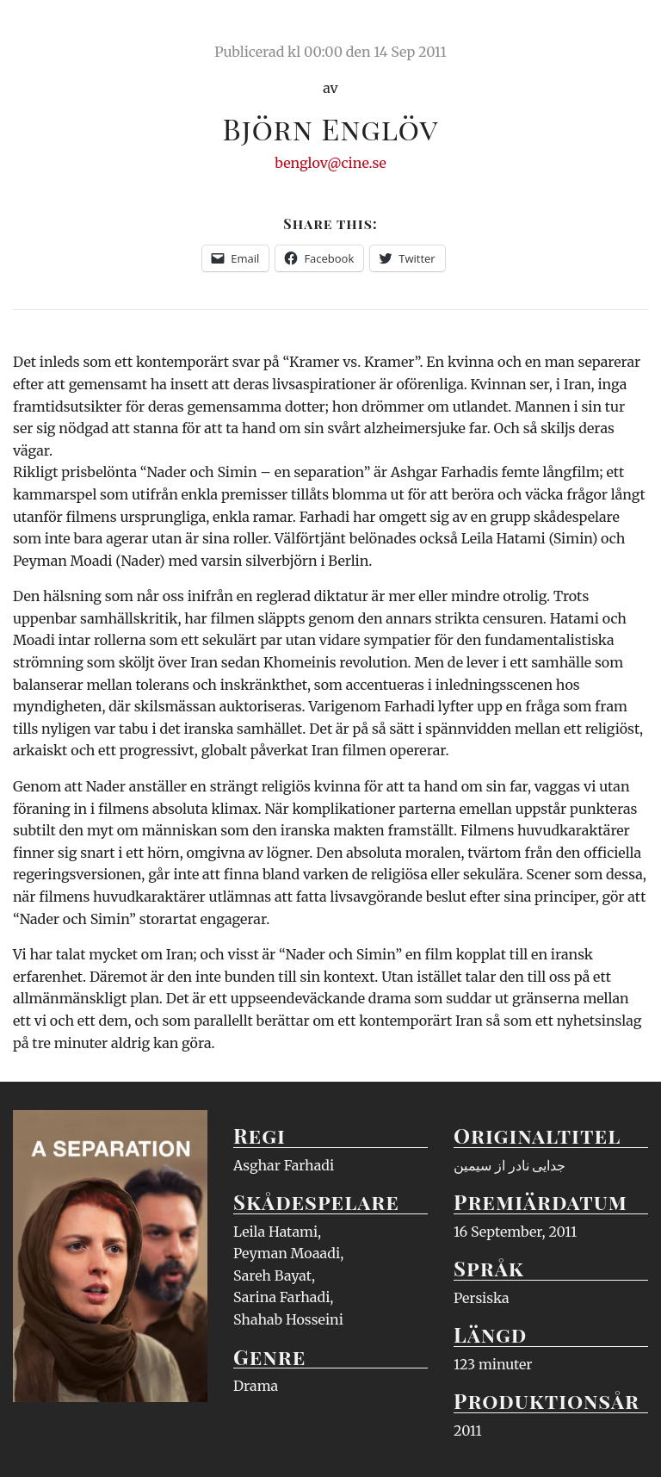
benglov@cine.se (330, 162)
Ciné (53, 30)
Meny (626, 30)
